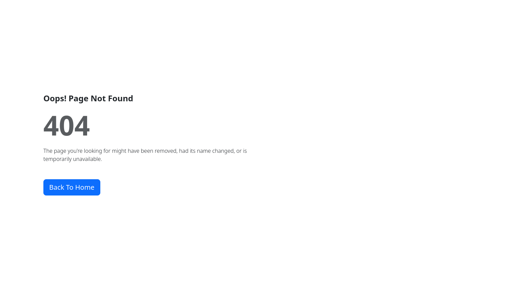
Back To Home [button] (72, 187)
